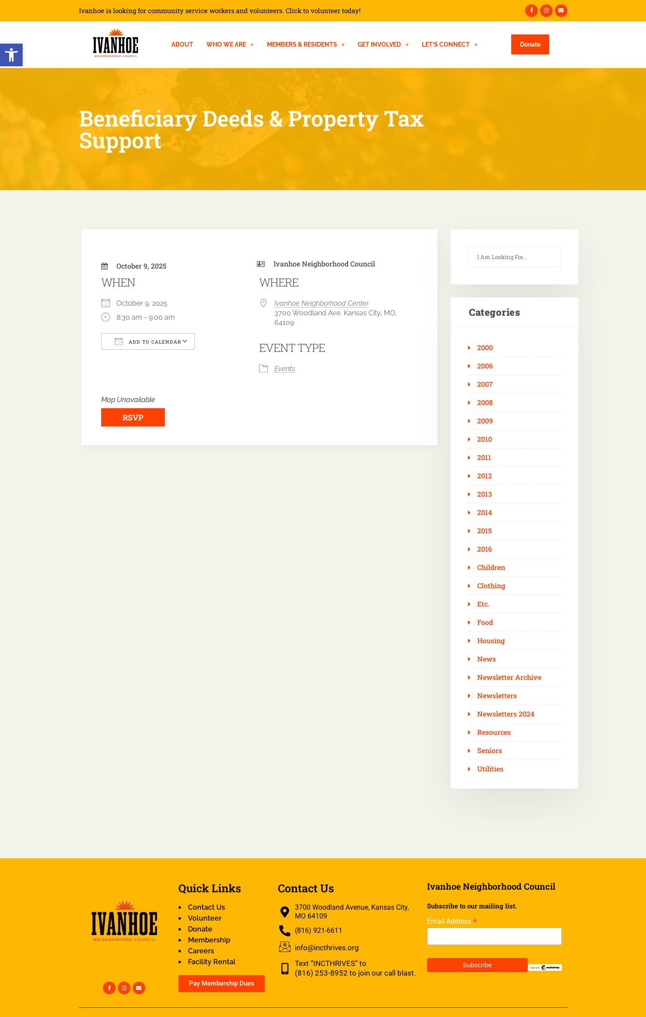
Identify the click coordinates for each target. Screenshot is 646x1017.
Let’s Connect (450, 44)
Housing (491, 640)
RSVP (133, 417)
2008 (485, 402)
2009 (485, 420)
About (182, 44)
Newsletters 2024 (505, 714)
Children (491, 567)
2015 (484, 530)
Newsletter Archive (509, 677)
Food (485, 622)
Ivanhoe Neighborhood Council (324, 263)
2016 (484, 549)
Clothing (491, 585)
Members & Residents (306, 44)
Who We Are (230, 44)
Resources (494, 732)
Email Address (452, 921)
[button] (11, 55)
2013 (484, 494)
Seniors (489, 750)
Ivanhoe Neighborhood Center (321, 303)
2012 (484, 475)
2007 (485, 384)
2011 (484, 457)
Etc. (483, 604)
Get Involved (383, 44)
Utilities (490, 768)
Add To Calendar (148, 341)
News (486, 659)
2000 (485, 347)
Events (284, 369)
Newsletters (497, 695)
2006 (485, 366)
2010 (484, 439)
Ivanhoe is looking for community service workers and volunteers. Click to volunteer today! (220, 11)
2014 (484, 512)
